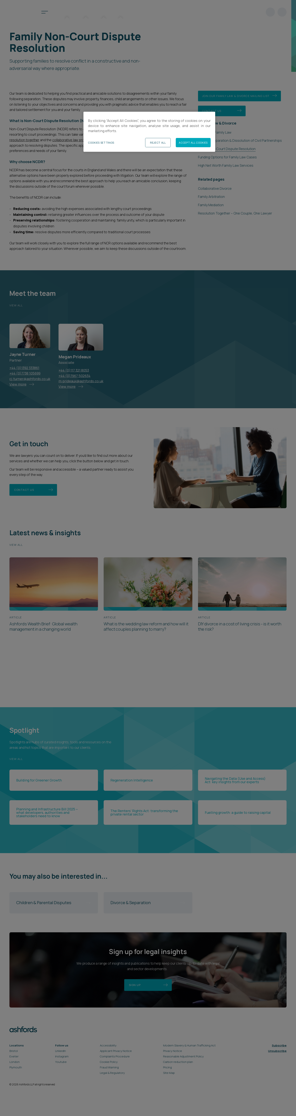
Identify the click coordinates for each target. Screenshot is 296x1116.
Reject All (158, 142)
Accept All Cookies (193, 142)
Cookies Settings (101, 142)
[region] (149, 132)
